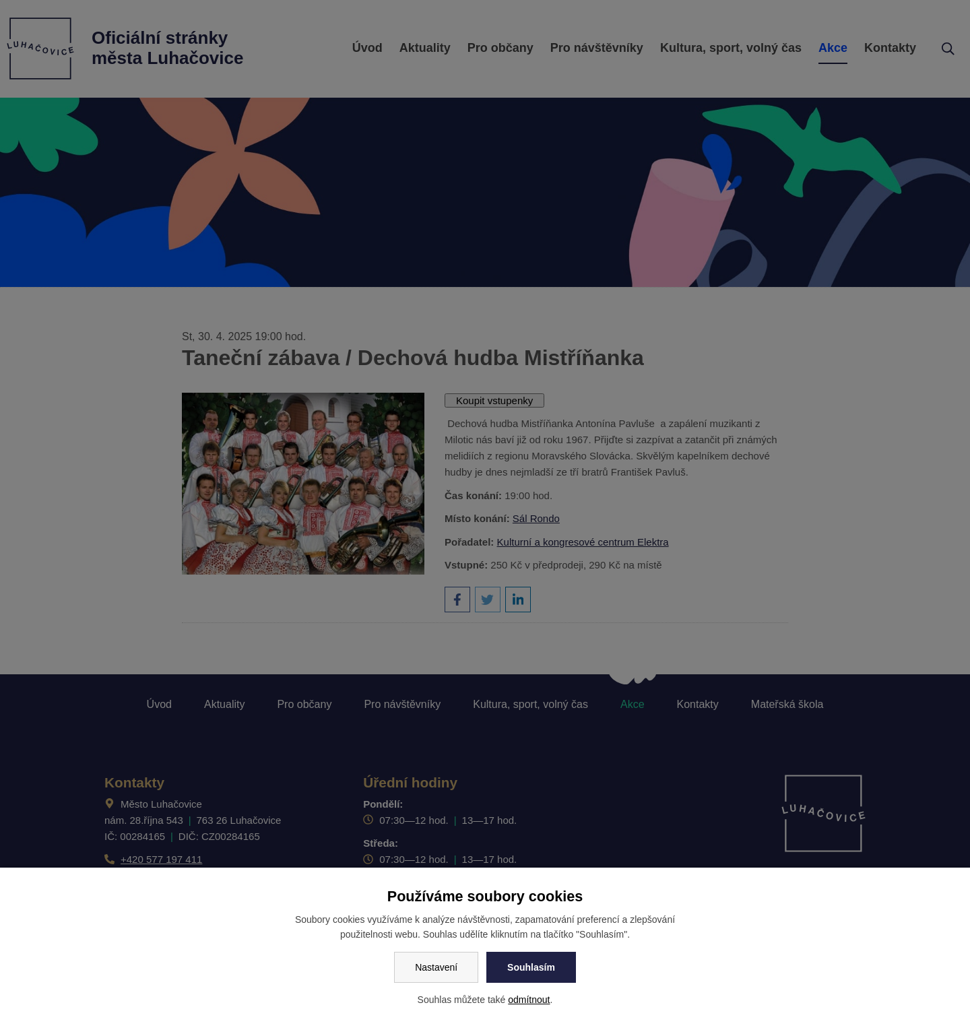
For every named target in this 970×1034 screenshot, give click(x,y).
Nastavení (436, 967)
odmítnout (529, 999)
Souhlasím (531, 967)
